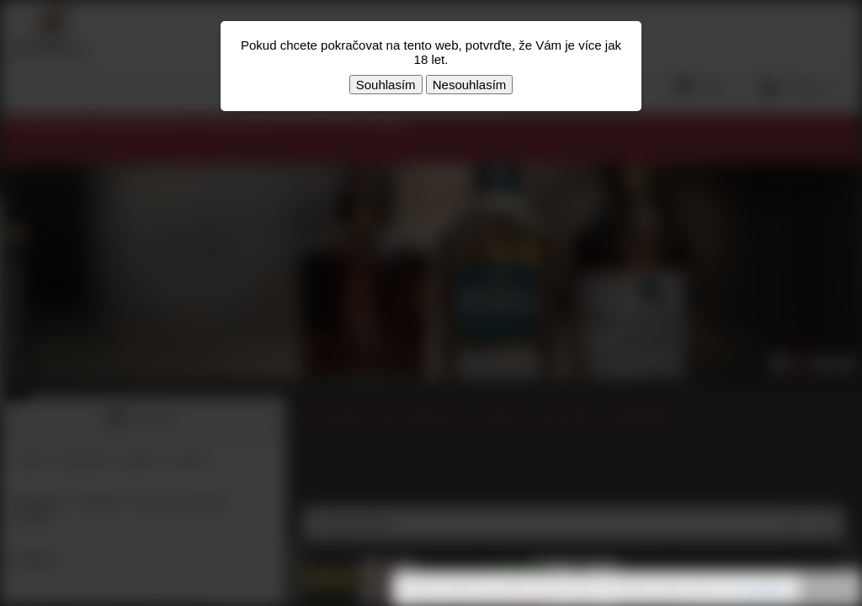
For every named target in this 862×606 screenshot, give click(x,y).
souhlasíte (765, 588)
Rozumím (828, 589)
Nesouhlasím (470, 84)
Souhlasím (386, 84)
